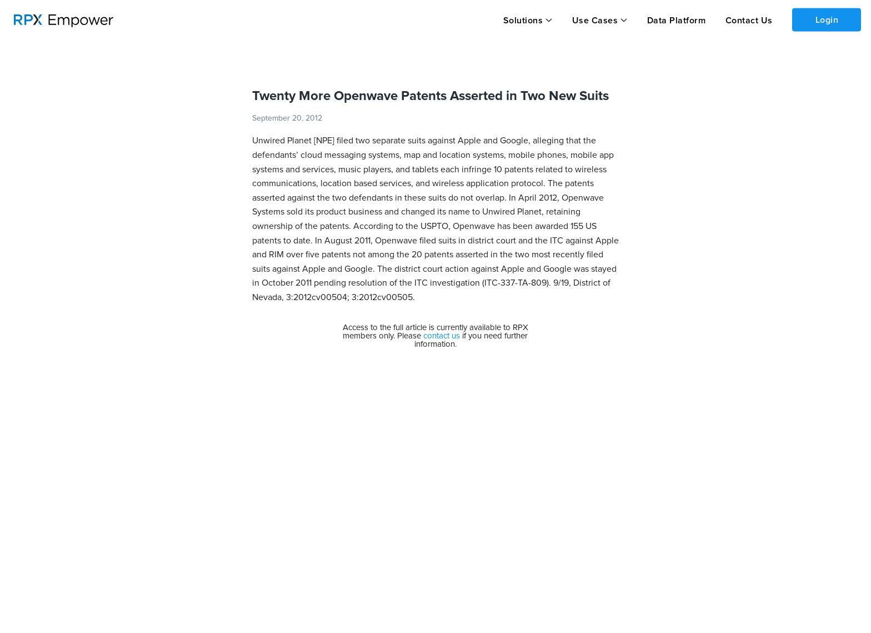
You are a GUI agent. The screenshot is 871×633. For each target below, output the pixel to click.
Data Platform (676, 20)
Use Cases (595, 20)
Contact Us (749, 20)
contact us (441, 336)
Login (827, 20)
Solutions (523, 20)
